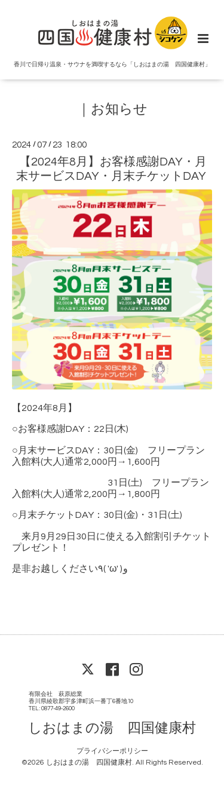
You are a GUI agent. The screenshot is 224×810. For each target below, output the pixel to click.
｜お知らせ (112, 109)
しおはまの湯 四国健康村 (112, 728)
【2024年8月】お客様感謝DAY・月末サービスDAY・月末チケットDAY (111, 169)
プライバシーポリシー (112, 751)
